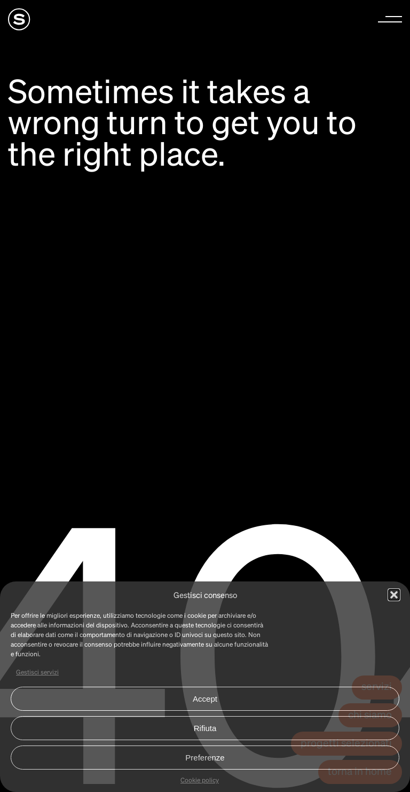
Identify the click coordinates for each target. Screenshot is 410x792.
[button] (394, 594)
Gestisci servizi (37, 672)
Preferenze (204, 757)
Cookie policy (199, 780)
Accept (205, 698)
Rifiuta (205, 728)
